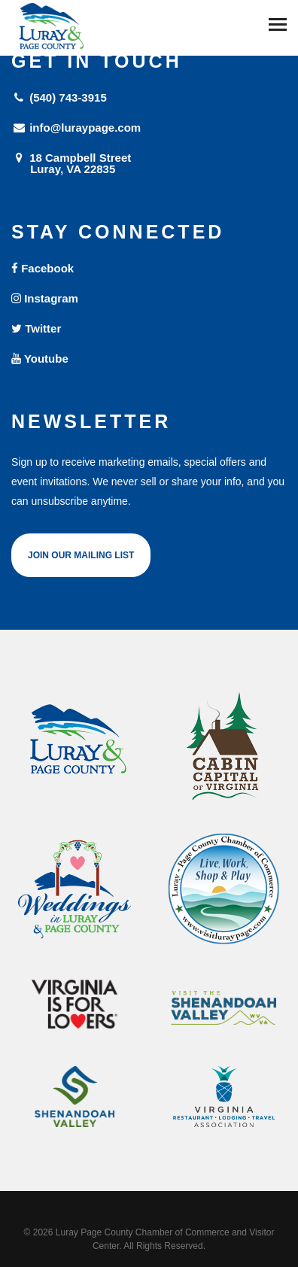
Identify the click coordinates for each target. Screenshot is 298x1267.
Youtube (39, 358)
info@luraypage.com (76, 127)
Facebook (42, 268)
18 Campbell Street (149, 163)
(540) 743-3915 (59, 97)
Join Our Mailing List (81, 555)
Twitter (36, 328)
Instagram (44, 298)
